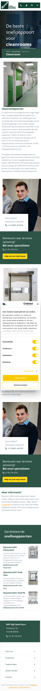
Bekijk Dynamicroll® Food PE (13, 608)
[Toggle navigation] (37, 5)
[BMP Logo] (7, 5)
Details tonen (29, 371)
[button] (32, 5)
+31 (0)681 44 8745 (14, 225)
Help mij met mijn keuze (15, 256)
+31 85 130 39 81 (10, 249)
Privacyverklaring (24, 687)
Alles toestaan (20, 378)
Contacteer (6, 504)
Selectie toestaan (20, 385)
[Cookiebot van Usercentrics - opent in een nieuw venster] (24, 304)
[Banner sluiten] (37, 304)
